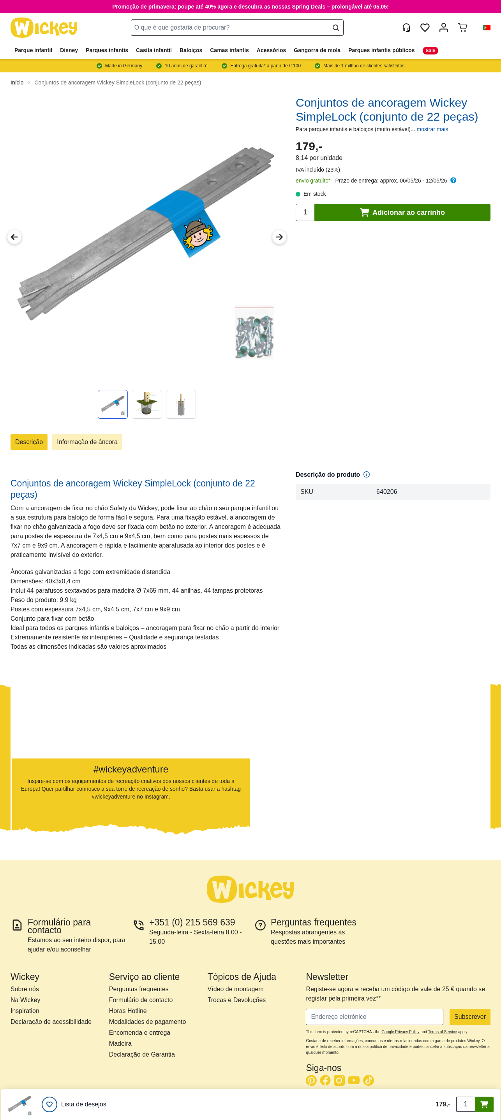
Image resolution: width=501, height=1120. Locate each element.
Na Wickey (25, 1000)
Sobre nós (25, 989)
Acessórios (271, 50)
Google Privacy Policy (400, 1032)
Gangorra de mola (317, 50)
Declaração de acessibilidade (51, 1021)
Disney (69, 50)
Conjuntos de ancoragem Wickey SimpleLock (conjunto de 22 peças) (117, 82)
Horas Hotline (128, 1011)
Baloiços (191, 50)
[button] (483, 27)
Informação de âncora (87, 442)
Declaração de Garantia (142, 1054)
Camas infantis (229, 50)
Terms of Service (442, 1032)
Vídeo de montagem (236, 989)
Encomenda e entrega (139, 1032)
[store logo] (44, 28)
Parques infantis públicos (381, 50)
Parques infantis (107, 50)
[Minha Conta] (443, 27)
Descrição (29, 442)
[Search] (336, 27)
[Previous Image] (14, 237)
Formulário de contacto (141, 1000)
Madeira (120, 1043)
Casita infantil (154, 50)
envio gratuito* (313, 180)
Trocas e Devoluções (237, 1000)
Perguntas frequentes (139, 989)
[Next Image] (279, 237)
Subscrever (470, 1016)
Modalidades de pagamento (147, 1021)
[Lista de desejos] (74, 1104)
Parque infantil (33, 50)
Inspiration (25, 1011)
